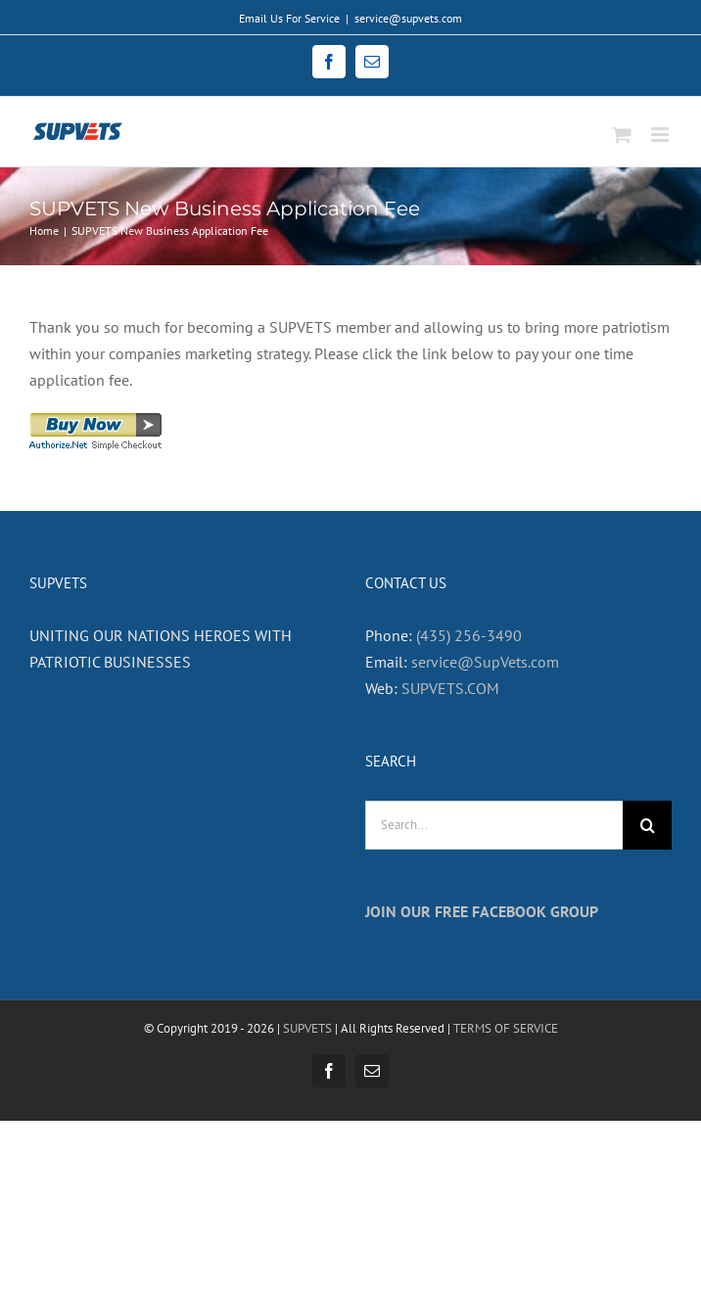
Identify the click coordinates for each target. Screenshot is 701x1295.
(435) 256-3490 (469, 635)
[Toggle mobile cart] (621, 134)
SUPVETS (307, 1028)
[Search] (647, 825)
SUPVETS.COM (450, 688)
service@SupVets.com (485, 661)
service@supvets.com (408, 18)
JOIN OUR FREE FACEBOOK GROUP (481, 911)
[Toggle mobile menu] (661, 134)
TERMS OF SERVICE (505, 1028)
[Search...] (494, 825)
